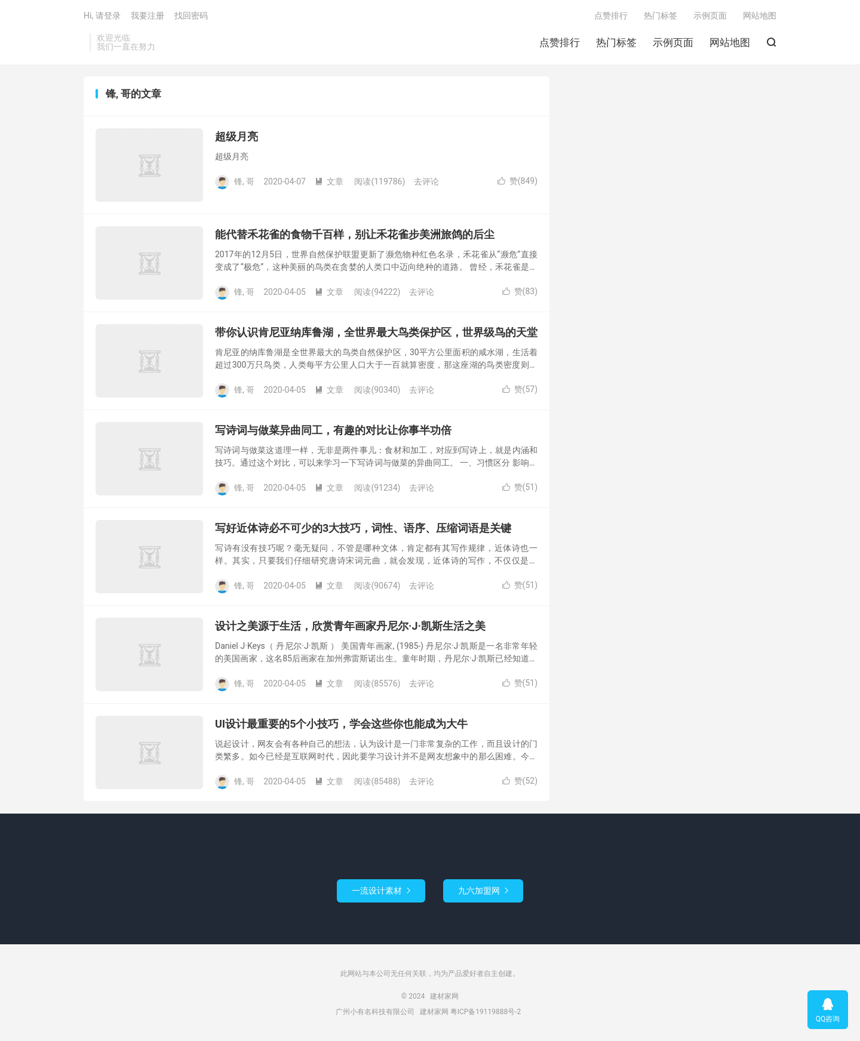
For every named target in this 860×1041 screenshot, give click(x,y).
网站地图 (730, 42)
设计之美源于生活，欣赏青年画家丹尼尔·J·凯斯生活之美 (350, 626)
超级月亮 (236, 136)
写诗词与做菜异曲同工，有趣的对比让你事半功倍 (333, 430)
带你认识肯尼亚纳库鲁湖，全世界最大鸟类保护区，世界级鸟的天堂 (376, 332)
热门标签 (616, 42)
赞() (517, 181)
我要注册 (147, 15)
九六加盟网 (483, 890)
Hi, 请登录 (102, 15)
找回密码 (191, 15)
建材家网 (444, 996)
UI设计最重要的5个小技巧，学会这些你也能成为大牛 (341, 723)
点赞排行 (559, 42)
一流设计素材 (381, 890)
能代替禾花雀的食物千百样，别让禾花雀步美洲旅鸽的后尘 (354, 234)
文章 (329, 181)
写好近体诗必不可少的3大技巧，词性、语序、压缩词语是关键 (363, 528)
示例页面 (673, 42)
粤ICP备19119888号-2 (485, 1012)
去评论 (426, 181)
